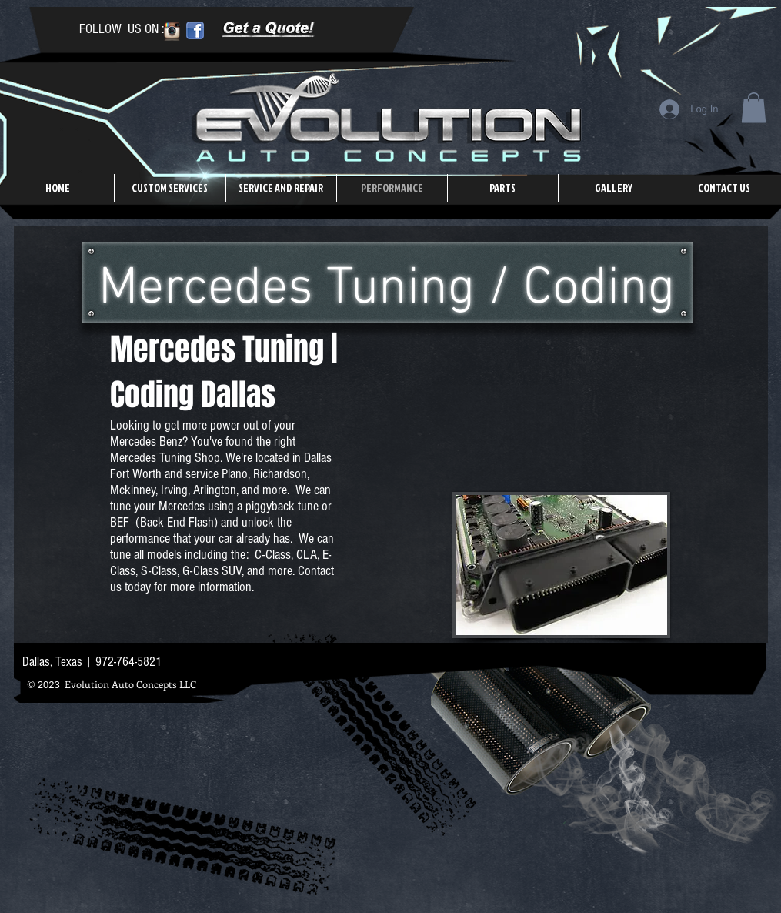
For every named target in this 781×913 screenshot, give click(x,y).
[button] (753, 107)
